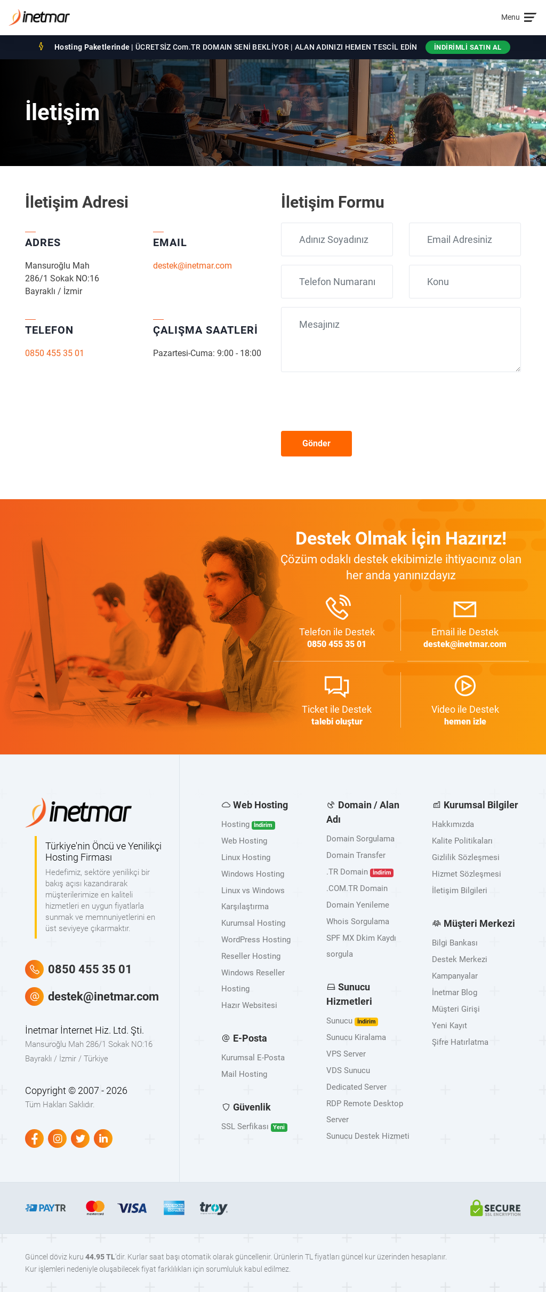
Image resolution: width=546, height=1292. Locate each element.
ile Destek (336, 623)
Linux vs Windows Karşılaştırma (253, 898)
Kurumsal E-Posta (253, 1057)
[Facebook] (34, 1138)
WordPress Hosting (256, 939)
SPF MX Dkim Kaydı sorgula (361, 946)
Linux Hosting (245, 857)
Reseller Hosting (250, 956)
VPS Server (346, 1054)
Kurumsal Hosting (253, 923)
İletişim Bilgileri (459, 890)
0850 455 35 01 (54, 353)
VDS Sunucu (348, 1070)
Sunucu (352, 1021)
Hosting (248, 825)
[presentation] (362, 401)
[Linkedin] (103, 1138)
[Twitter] (80, 1138)
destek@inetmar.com (192, 266)
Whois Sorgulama (357, 921)
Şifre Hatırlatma (460, 1042)
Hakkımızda (453, 824)
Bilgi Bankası (455, 943)
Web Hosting (244, 841)
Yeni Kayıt (449, 1025)
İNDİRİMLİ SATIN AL (468, 47)
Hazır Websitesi (249, 1005)
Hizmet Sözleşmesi (466, 874)
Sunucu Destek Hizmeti (368, 1136)
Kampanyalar (455, 976)
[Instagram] (57, 1138)
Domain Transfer (356, 855)
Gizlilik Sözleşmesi (466, 857)
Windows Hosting (252, 874)
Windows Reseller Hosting (253, 981)
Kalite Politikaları (462, 841)
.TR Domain (360, 872)
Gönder (316, 443)
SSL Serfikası (254, 1127)
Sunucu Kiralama (356, 1037)
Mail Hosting (244, 1074)
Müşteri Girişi (456, 1009)
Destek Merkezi (459, 959)
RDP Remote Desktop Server (364, 1111)
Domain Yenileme (357, 905)
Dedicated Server (356, 1087)
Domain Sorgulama (360, 839)
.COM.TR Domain (357, 888)
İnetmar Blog (454, 992)
